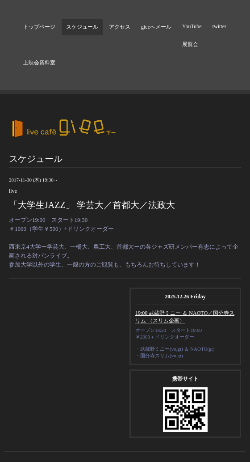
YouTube (192, 26)
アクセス (119, 27)
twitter (219, 26)
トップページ (39, 27)
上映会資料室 (39, 62)
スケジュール (82, 27)
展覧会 (190, 44)
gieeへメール (156, 27)
